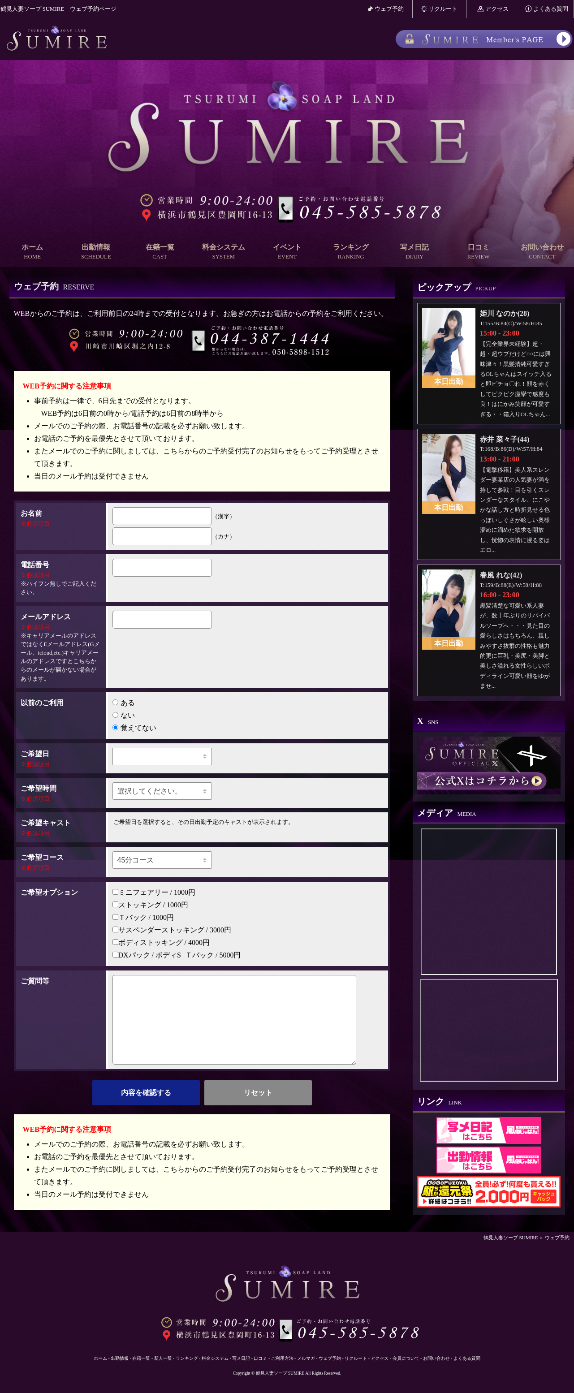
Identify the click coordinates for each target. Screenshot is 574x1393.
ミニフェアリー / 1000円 (153, 892)
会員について (406, 1358)
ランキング (351, 251)
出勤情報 (96, 251)
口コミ (478, 251)
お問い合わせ (542, 251)
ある (123, 703)
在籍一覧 (159, 251)
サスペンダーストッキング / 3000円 (171, 930)
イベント (287, 251)
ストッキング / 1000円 (150, 905)
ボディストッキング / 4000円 (161, 942)
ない (123, 715)
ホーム (32, 251)
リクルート (439, 8)
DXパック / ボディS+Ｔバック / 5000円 (176, 955)
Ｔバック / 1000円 (143, 917)
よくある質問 (546, 8)
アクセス (493, 8)
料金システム (223, 251)
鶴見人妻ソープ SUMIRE (510, 1237)
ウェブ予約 (385, 8)
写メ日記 (414, 251)
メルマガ (306, 1358)
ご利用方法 (282, 1358)
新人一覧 (163, 1358)
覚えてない (134, 728)
